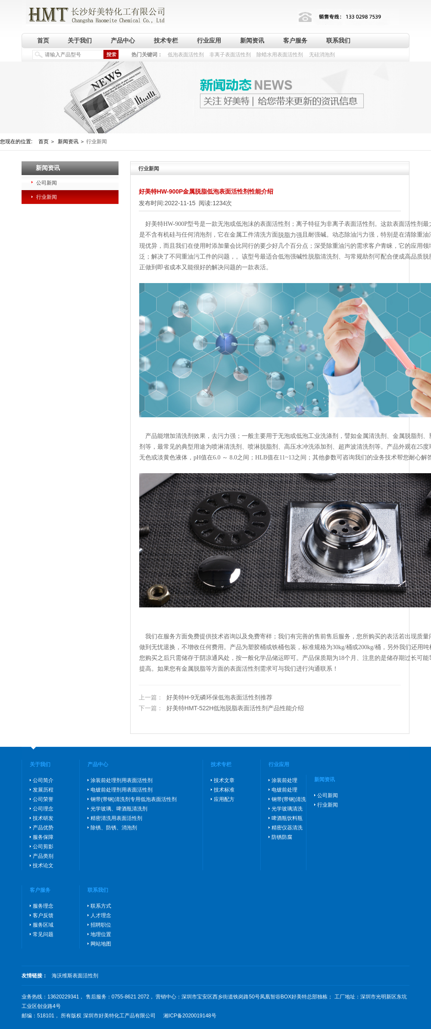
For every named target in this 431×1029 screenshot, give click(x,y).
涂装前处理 (284, 780)
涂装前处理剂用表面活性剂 (122, 780)
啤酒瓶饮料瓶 (287, 818)
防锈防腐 (282, 837)
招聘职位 (101, 925)
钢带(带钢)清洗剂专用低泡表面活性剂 (134, 799)
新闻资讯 (252, 40)
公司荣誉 (43, 799)
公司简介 (43, 780)
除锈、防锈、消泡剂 (114, 828)
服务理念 (43, 906)
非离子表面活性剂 (230, 55)
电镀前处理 (284, 790)
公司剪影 (43, 847)
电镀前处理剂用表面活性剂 (122, 790)
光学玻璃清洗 (287, 809)
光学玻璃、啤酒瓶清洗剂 (119, 809)
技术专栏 (166, 40)
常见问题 (43, 934)
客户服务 (295, 40)
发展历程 (43, 790)
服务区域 (43, 925)
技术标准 (224, 790)
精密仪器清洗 (287, 828)
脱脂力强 (290, 235)
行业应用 (209, 40)
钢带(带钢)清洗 (289, 799)
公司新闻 (46, 183)
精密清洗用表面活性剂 (116, 818)
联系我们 (338, 40)
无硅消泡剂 (322, 55)
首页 (43, 40)
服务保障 (43, 837)
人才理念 (101, 915)
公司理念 (43, 809)
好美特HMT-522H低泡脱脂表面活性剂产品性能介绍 (221, 708)
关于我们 (80, 40)
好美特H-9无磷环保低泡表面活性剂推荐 (205, 697)
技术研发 (43, 818)
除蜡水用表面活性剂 (279, 55)
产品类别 (43, 856)
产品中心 (123, 40)
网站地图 (101, 944)
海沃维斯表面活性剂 (75, 976)
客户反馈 (43, 915)
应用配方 (224, 799)
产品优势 (43, 828)
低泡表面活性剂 (186, 55)
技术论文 (43, 866)
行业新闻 (46, 197)
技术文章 (224, 780)
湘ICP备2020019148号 (189, 1016)
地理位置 (101, 934)
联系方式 (101, 906)
